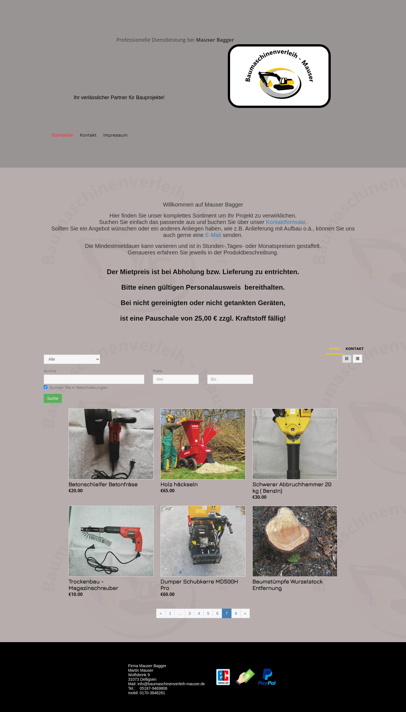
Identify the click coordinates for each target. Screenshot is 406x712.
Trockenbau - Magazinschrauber (93, 584)
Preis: (158, 370)
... (180, 613)
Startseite (62, 134)
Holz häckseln (179, 484)
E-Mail (214, 235)
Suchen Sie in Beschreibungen (76, 387)
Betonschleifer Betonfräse (103, 484)
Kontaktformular (285, 222)
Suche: (50, 370)
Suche (52, 398)
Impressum (115, 134)
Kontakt (88, 134)
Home (334, 348)
